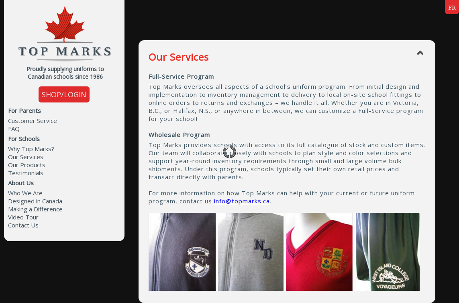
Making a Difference (35, 209)
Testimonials (25, 173)
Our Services (25, 157)
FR (452, 7)
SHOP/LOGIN (64, 94)
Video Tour (23, 217)
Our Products (26, 165)
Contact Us (23, 225)
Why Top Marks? (31, 149)
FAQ (14, 129)
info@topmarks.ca (242, 201)
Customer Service (32, 121)
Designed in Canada (35, 201)
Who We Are (25, 193)
